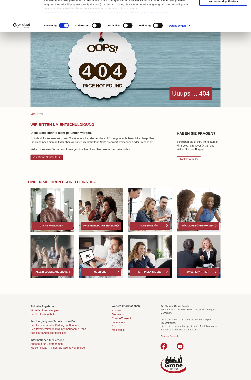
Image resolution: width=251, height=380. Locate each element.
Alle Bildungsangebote (52, 272)
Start (33, 113)
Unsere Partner (197, 272)
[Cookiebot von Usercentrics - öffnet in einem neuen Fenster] (21, 53)
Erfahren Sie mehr (169, 336)
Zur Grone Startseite (45, 157)
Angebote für (149, 225)
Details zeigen (177, 53)
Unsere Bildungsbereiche (100, 225)
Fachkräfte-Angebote (42, 314)
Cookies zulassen (223, 8)
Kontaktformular (189, 159)
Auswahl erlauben (223, 18)
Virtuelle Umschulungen (44, 310)
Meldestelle (118, 329)
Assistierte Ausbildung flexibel (48, 332)
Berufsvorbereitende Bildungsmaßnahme (54, 325)
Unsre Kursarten (51, 225)
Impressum (148, 40)
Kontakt (116, 310)
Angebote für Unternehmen (46, 343)
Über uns (100, 272)
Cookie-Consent (121, 318)
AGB (115, 326)
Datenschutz (119, 314)
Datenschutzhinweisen (112, 40)
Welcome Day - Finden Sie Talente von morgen (58, 347)
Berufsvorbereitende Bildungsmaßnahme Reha (58, 329)
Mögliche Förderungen (198, 225)
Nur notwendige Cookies (223, 28)
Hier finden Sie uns (149, 272)
